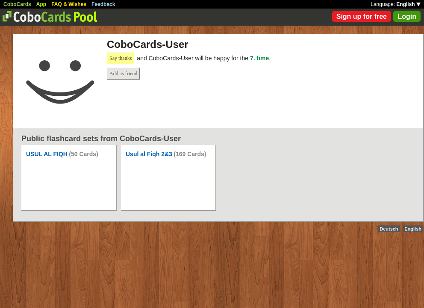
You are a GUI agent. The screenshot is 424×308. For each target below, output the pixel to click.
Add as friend (123, 74)
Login (407, 16)
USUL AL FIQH (47, 154)
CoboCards (17, 4)
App (41, 4)
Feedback (103, 4)
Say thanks (120, 58)
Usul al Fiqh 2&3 (149, 154)
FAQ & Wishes (68, 4)
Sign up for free (361, 16)
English (408, 4)
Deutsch (389, 228)
